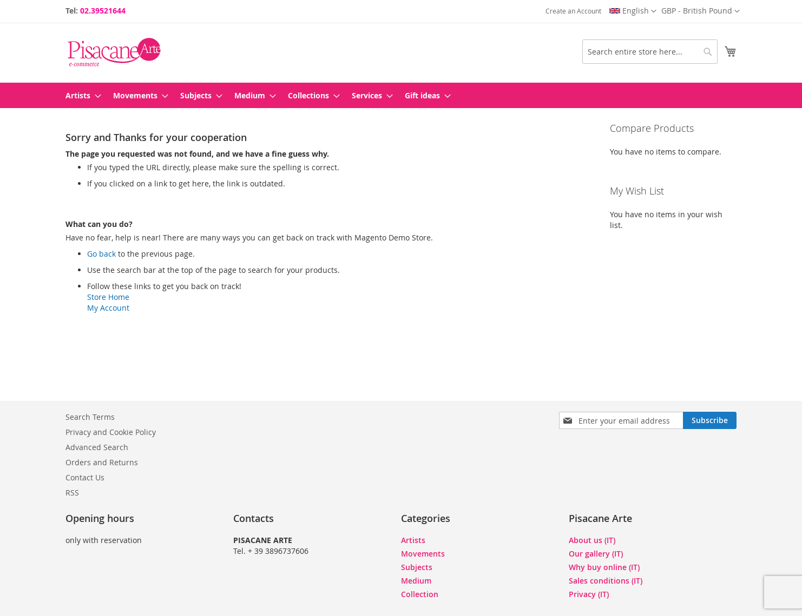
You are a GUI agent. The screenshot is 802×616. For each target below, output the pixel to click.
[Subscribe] (710, 420)
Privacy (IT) (589, 594)
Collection (419, 594)
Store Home (108, 297)
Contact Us (84, 477)
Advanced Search (96, 447)
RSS (72, 492)
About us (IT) (592, 540)
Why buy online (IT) (604, 567)
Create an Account (573, 10)
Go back (101, 254)
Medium (416, 580)
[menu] (401, 95)
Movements (423, 553)
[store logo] (114, 52)
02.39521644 (103, 10)
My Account (108, 308)
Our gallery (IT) (596, 553)
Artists (413, 540)
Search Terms (90, 417)
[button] (700, 11)
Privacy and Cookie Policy (110, 432)
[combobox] (650, 51)
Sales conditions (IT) (605, 580)
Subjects (416, 567)
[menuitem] (80, 95)
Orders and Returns (101, 462)
